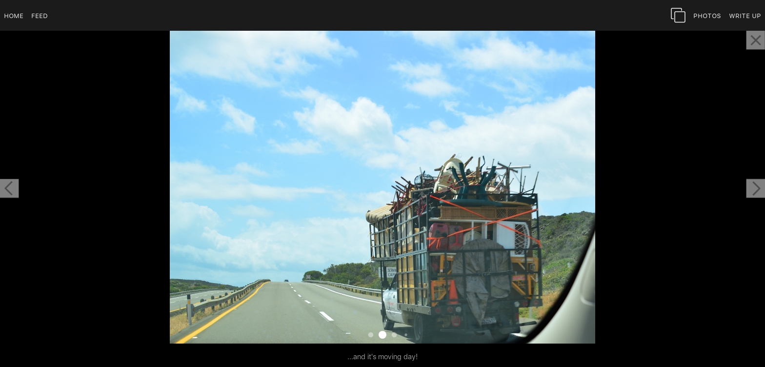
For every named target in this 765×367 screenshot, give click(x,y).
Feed (39, 15)
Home (13, 15)
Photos (707, 15)
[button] (9, 188)
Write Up (745, 15)
